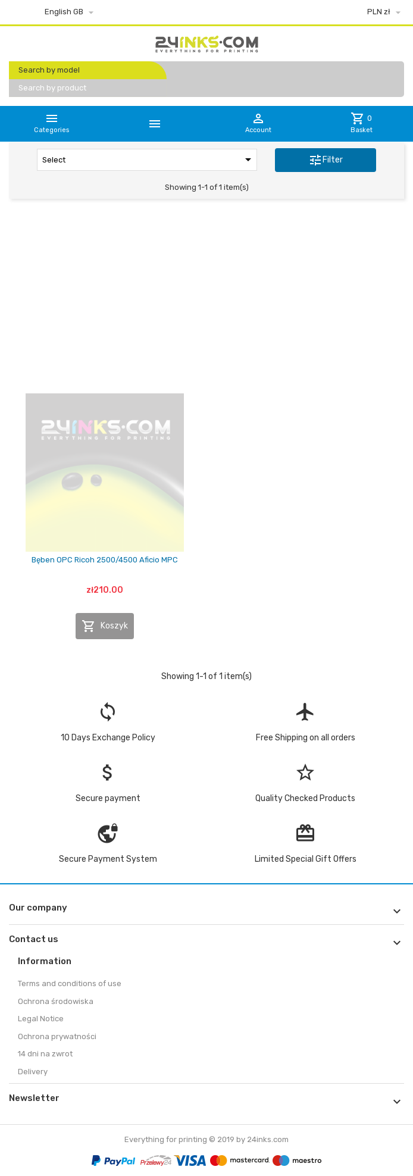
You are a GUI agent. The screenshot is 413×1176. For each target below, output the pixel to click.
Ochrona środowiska (55, 1001)
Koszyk (105, 626)
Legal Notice (41, 1018)
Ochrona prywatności (57, 1036)
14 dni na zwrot (45, 1053)
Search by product (52, 87)
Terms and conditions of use (69, 983)
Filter (325, 160)
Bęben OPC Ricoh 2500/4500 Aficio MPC (105, 559)
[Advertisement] (206, 299)
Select (148, 159)
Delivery (33, 1071)
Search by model (49, 69)
